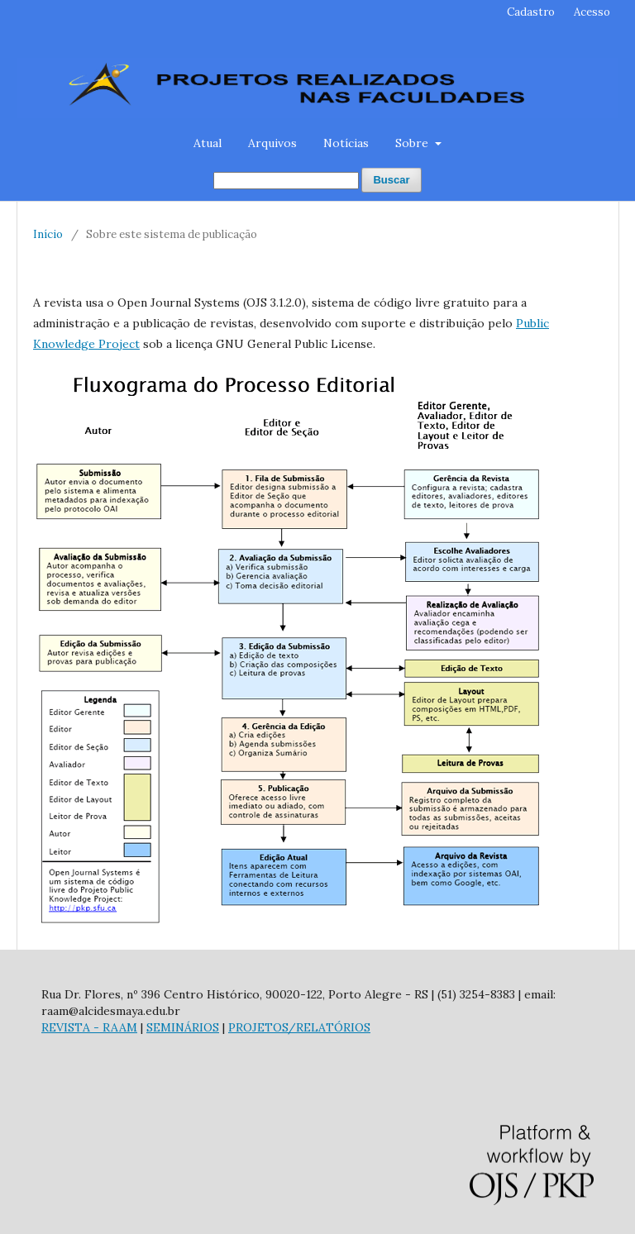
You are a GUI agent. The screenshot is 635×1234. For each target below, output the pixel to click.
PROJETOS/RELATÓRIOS (299, 1027)
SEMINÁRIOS (182, 1027)
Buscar (391, 180)
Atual (207, 143)
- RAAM (113, 1027)
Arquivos (272, 143)
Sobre (413, 143)
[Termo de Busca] (286, 180)
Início (48, 234)
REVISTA (65, 1027)
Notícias (346, 143)
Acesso (592, 12)
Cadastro (531, 12)
